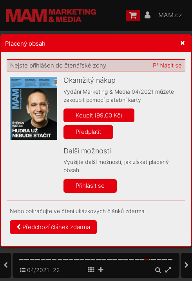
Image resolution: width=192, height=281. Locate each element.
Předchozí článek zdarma (53, 227)
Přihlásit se (167, 65)
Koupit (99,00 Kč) (99, 115)
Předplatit (88, 131)
